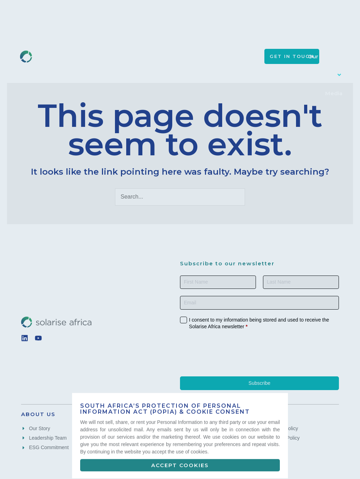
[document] (180, 239)
